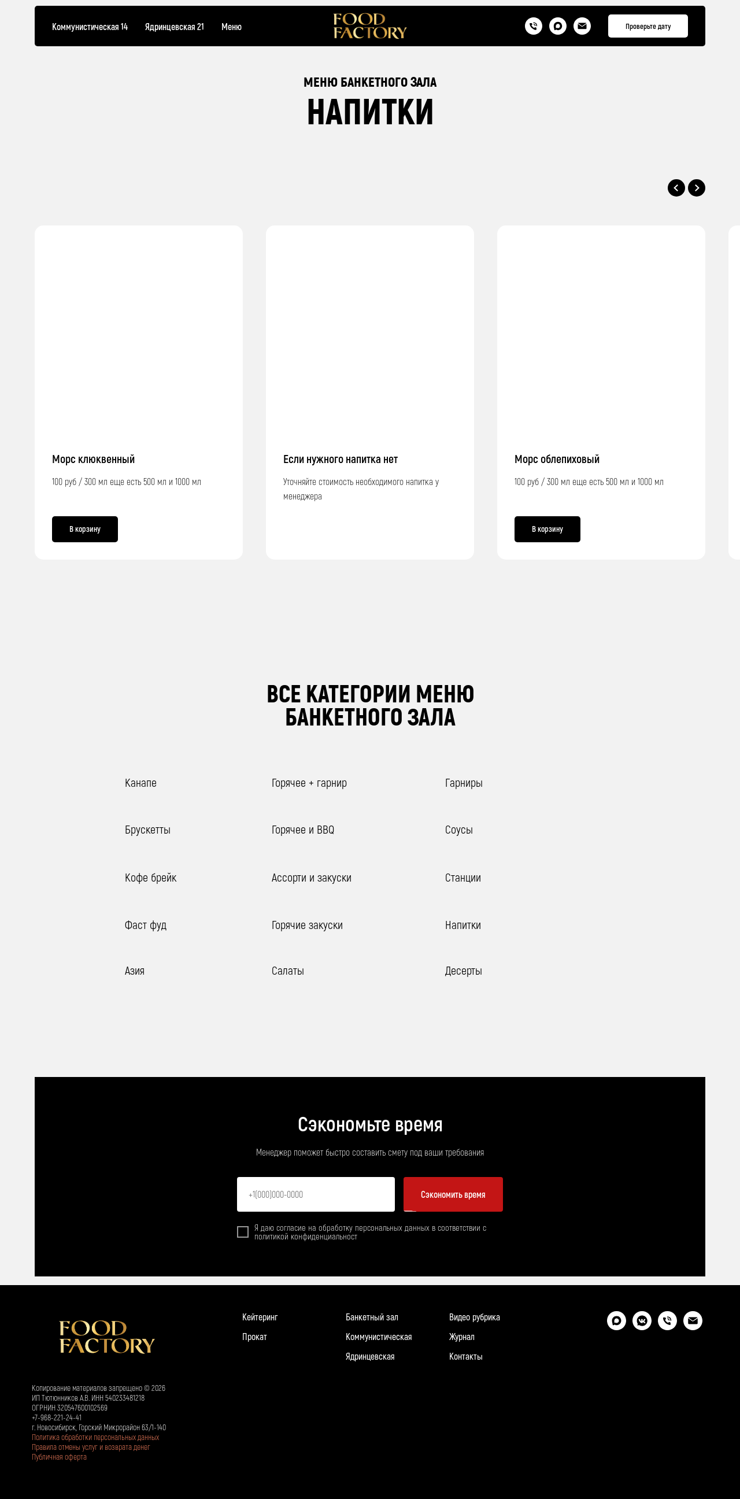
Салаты (288, 970)
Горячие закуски (307, 924)
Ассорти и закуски (312, 877)
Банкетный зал (372, 1316)
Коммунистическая (379, 1336)
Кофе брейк (150, 877)
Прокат (254, 1336)
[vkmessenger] (642, 1327)
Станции (463, 877)
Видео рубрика (474, 1316)
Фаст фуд (145, 924)
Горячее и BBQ (303, 829)
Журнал (462, 1336)
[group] (370, 392)
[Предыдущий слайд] (676, 188)
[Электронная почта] (692, 1327)
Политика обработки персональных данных (95, 1437)
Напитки (463, 924)
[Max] (558, 26)
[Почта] (582, 26)
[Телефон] (533, 26)
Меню (231, 26)
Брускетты (148, 829)
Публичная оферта (59, 1456)
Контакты (466, 1355)
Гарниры (464, 782)
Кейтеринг (260, 1316)
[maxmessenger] (616, 1327)
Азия (135, 970)
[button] (648, 26)
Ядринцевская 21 (174, 26)
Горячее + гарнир (309, 782)
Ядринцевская (370, 1355)
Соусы (459, 829)
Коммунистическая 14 (90, 26)
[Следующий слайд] (696, 188)
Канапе (141, 782)
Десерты (463, 970)
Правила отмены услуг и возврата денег (91, 1447)
